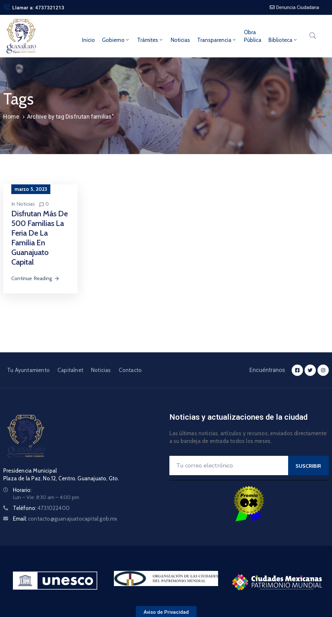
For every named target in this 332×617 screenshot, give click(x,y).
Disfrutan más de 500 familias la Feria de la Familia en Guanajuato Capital (39, 238)
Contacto (130, 370)
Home (11, 116)
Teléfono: (41, 508)
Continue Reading (35, 278)
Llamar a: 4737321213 (38, 8)
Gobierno (116, 40)
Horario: (22, 490)
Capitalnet (70, 370)
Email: (65, 518)
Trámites (150, 40)
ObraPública (252, 36)
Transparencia (217, 40)
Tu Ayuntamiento (28, 370)
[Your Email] (228, 465)
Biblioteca (283, 40)
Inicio (88, 40)
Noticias (180, 40)
